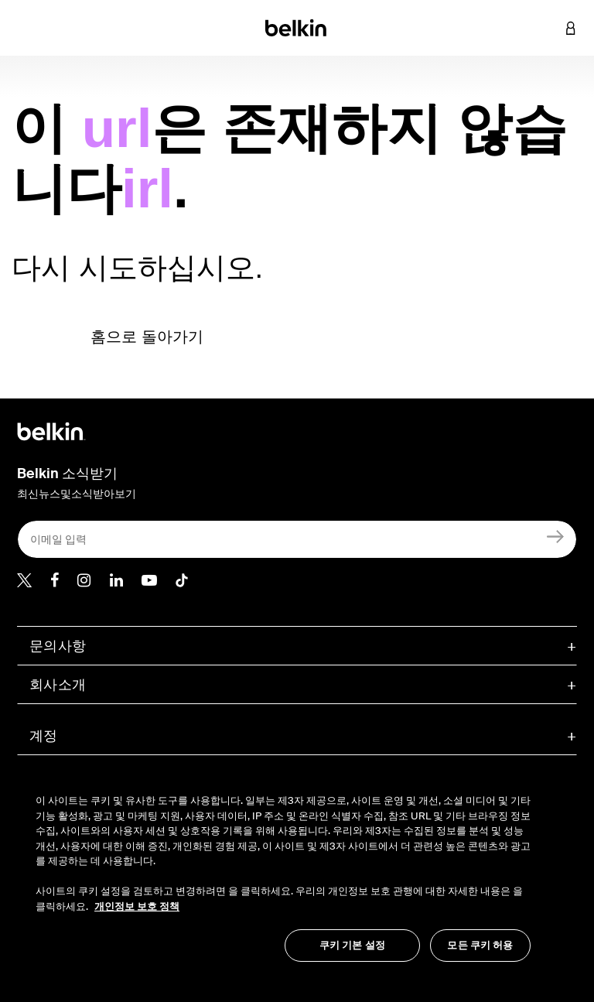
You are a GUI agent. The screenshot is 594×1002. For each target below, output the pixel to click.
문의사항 (57, 646)
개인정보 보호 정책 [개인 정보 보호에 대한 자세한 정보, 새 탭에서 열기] (136, 906)
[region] (283, 869)
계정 (43, 736)
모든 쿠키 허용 (480, 945)
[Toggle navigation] (24, 27)
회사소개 (57, 684)
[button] (547, 28)
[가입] (555, 536)
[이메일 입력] (297, 539)
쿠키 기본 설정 (352, 945)
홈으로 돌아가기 (147, 337)
